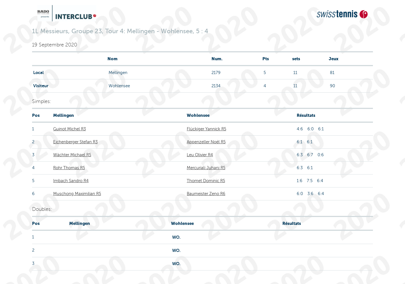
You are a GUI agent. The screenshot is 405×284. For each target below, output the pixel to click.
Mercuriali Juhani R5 (206, 168)
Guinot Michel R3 (69, 129)
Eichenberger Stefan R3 (75, 142)
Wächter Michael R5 (72, 155)
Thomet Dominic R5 (206, 180)
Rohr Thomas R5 (69, 168)
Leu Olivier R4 (200, 155)
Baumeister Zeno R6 (206, 193)
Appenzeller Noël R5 (206, 142)
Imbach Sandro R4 (71, 180)
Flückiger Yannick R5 (206, 129)
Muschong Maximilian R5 (77, 193)
